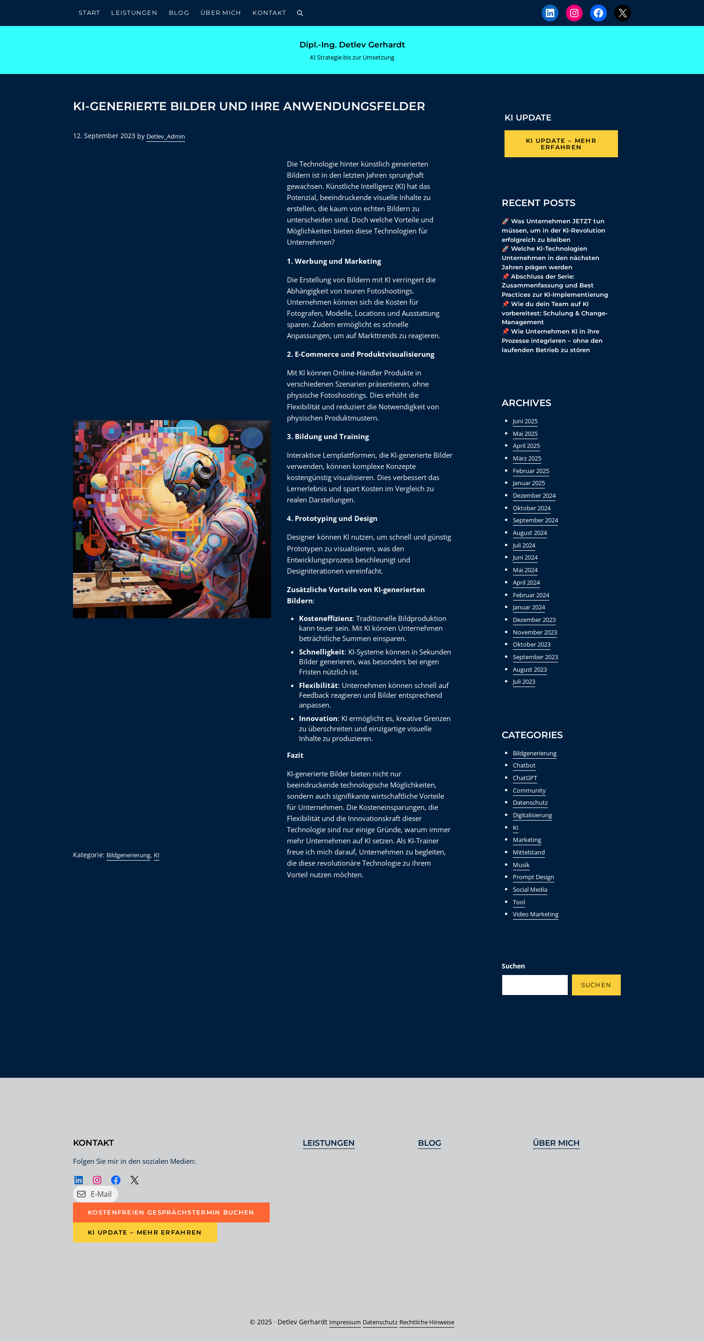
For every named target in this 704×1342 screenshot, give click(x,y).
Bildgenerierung (131, 871)
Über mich (558, 1141)
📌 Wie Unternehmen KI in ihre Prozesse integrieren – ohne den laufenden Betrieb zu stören (557, 354)
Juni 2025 (527, 436)
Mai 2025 (527, 448)
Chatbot (525, 780)
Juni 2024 (527, 572)
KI (164, 871)
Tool (519, 917)
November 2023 (537, 647)
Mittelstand (531, 867)
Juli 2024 (526, 560)
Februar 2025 (533, 485)
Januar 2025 (531, 498)
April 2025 (529, 460)
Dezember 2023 (537, 634)
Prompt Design (536, 892)
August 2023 (532, 684)
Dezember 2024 (537, 510)
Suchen (513, 981)
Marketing (529, 854)
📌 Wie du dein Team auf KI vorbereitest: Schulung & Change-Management (559, 326)
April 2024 (529, 597)
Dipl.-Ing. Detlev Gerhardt (352, 48)
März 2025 (529, 473)
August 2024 (532, 547)
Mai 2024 (527, 585)
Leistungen (331, 1141)
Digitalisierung (535, 830)
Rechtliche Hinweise (430, 1321)
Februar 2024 (533, 610)
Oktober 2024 (534, 523)
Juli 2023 (526, 696)
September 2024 (538, 535)
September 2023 (538, 672)
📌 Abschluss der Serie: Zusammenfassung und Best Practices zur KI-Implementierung (559, 297)
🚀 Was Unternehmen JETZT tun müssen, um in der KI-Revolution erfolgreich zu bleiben (557, 239)
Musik (522, 879)
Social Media (532, 904)
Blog (430, 1141)
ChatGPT (526, 792)
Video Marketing (538, 929)
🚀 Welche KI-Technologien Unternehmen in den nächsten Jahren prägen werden (555, 267)
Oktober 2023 (534, 659)
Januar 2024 (531, 622)
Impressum (339, 1321)
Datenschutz (532, 817)
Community (531, 805)
